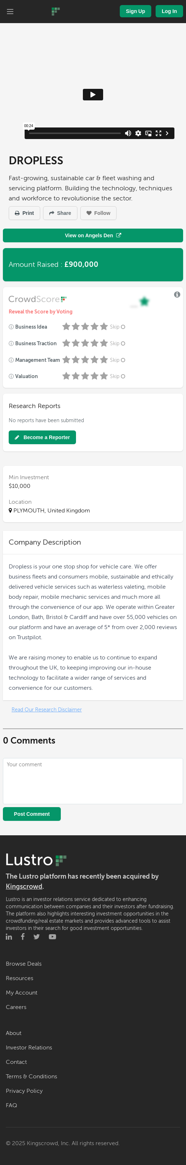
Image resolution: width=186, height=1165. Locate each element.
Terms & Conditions (31, 1076)
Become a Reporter (42, 437)
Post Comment (32, 814)
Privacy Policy (24, 1091)
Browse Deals (24, 964)
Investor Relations (29, 1047)
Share (60, 213)
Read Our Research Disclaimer (47, 710)
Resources (19, 978)
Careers (16, 1007)
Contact (16, 1062)
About (13, 1033)
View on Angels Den (93, 235)
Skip (118, 327)
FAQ (11, 1105)
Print (24, 213)
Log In (169, 11)
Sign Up (135, 11)
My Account (21, 992)
